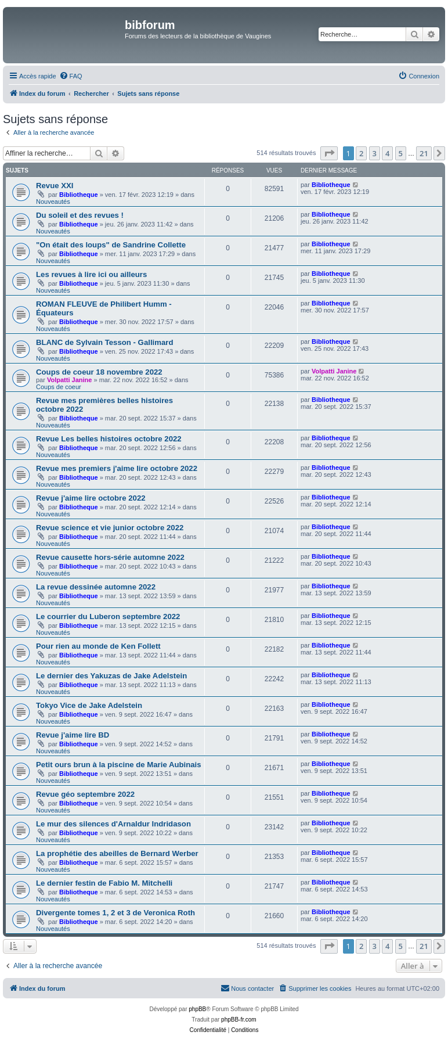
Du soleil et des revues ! (80, 215)
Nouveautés (53, 201)
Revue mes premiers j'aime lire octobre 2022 (116, 468)
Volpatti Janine (69, 379)
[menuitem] (70, 76)
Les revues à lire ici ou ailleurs (91, 274)
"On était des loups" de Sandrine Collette (111, 244)
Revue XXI (55, 185)
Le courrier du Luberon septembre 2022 (108, 616)
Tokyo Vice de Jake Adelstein (89, 705)
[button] (329, 153)
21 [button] (424, 153)
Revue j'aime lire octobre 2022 (91, 498)
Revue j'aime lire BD (72, 735)
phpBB (197, 1009)
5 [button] (401, 153)
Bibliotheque (78, 194)
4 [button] (387, 153)
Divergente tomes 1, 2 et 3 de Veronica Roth (115, 912)
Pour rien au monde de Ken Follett (98, 646)
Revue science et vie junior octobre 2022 (109, 527)
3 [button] (375, 153)
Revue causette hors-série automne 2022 (110, 557)
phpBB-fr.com (238, 1019)
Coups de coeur (58, 386)
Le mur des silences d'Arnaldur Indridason (113, 823)
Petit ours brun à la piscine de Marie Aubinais (118, 764)
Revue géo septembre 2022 (85, 794)
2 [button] (361, 153)
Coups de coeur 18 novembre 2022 (99, 372)
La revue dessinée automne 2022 (96, 587)
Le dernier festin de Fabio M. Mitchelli (104, 883)
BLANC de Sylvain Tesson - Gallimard (104, 342)
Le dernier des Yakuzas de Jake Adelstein (111, 675)
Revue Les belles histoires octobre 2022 (109, 438)
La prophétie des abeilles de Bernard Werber (117, 853)
